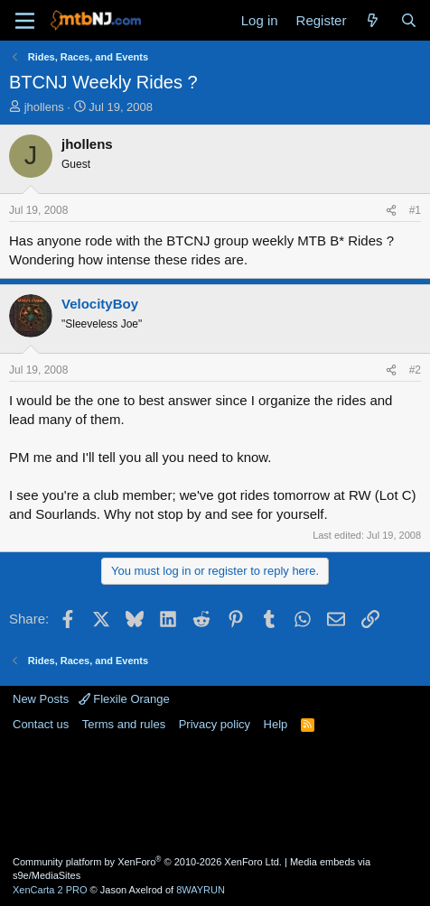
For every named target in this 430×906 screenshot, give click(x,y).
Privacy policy (214, 724)
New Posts (41, 699)
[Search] (408, 20)
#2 (415, 370)
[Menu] (25, 21)
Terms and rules (123, 724)
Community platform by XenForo (147, 861)
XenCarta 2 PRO (50, 889)
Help (276, 724)
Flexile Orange (124, 699)
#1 (415, 210)
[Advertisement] (215, 792)
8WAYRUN (200, 889)
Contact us (41, 724)
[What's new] (372, 20)
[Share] (391, 210)
